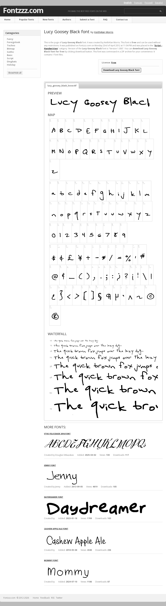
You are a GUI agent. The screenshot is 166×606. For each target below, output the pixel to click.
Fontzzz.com (23, 10)
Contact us (122, 19)
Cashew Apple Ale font (56, 528)
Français (138, 2)
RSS (52, 597)
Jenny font (50, 465)
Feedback (45, 597)
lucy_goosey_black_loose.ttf (62, 85)
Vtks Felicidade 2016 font (57, 433)
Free (113, 62)
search (161, 11)
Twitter (59, 597)
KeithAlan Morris (103, 32)
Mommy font (51, 560)
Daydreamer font (53, 497)
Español (159, 2)
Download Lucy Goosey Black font (121, 70)
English (128, 2)
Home (7, 19)
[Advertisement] (22, 101)
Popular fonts (26, 19)
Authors (67, 19)
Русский (149, 2)
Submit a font (87, 19)
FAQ (105, 19)
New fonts (48, 19)
